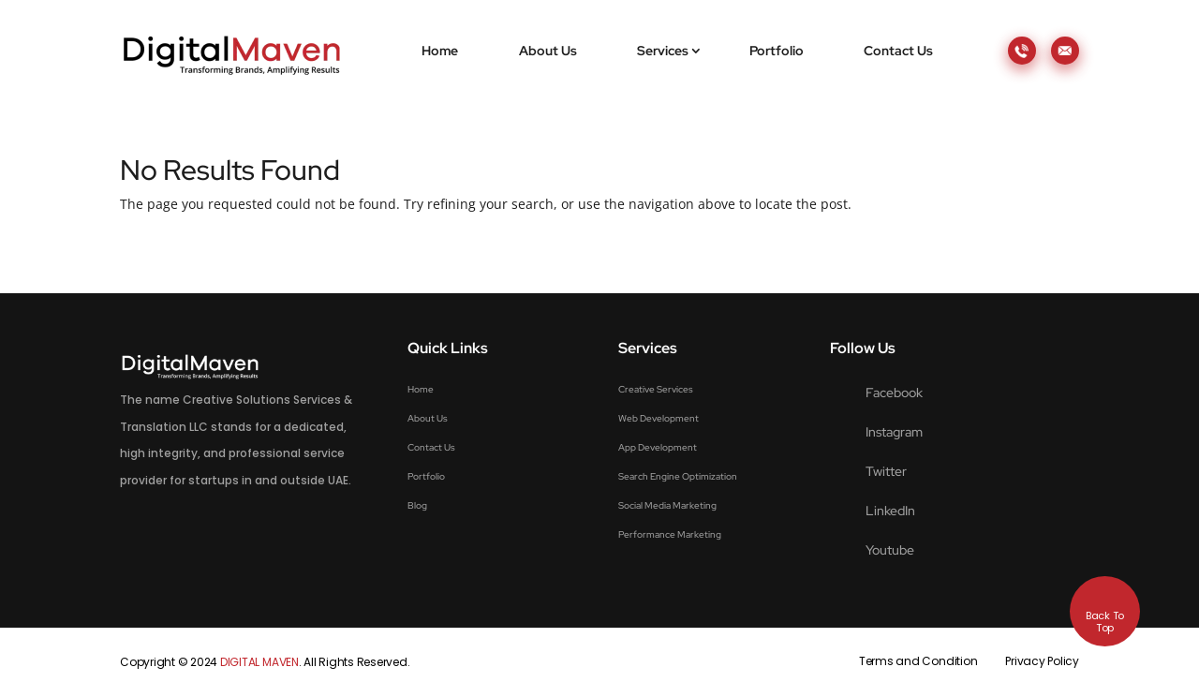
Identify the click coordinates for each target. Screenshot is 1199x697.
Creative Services (655, 389)
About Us (548, 50)
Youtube (890, 549)
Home (440, 50)
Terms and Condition (918, 661)
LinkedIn (890, 510)
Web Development (658, 418)
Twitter (886, 471)
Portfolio (776, 50)
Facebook (894, 392)
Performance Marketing (669, 534)
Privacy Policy (1042, 661)
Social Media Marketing (667, 505)
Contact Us (898, 50)
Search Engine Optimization (677, 476)
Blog (417, 505)
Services (662, 50)
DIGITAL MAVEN (259, 662)
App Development (657, 447)
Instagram (894, 431)
